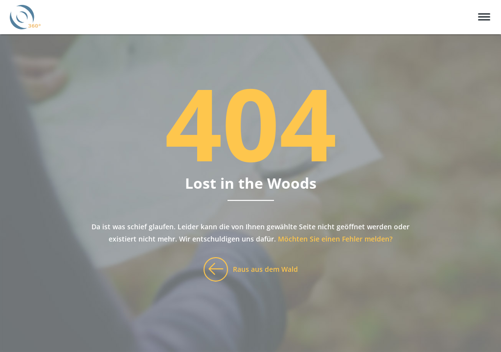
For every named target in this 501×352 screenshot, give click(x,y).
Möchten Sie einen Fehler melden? (335, 238)
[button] (484, 16)
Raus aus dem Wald (265, 269)
